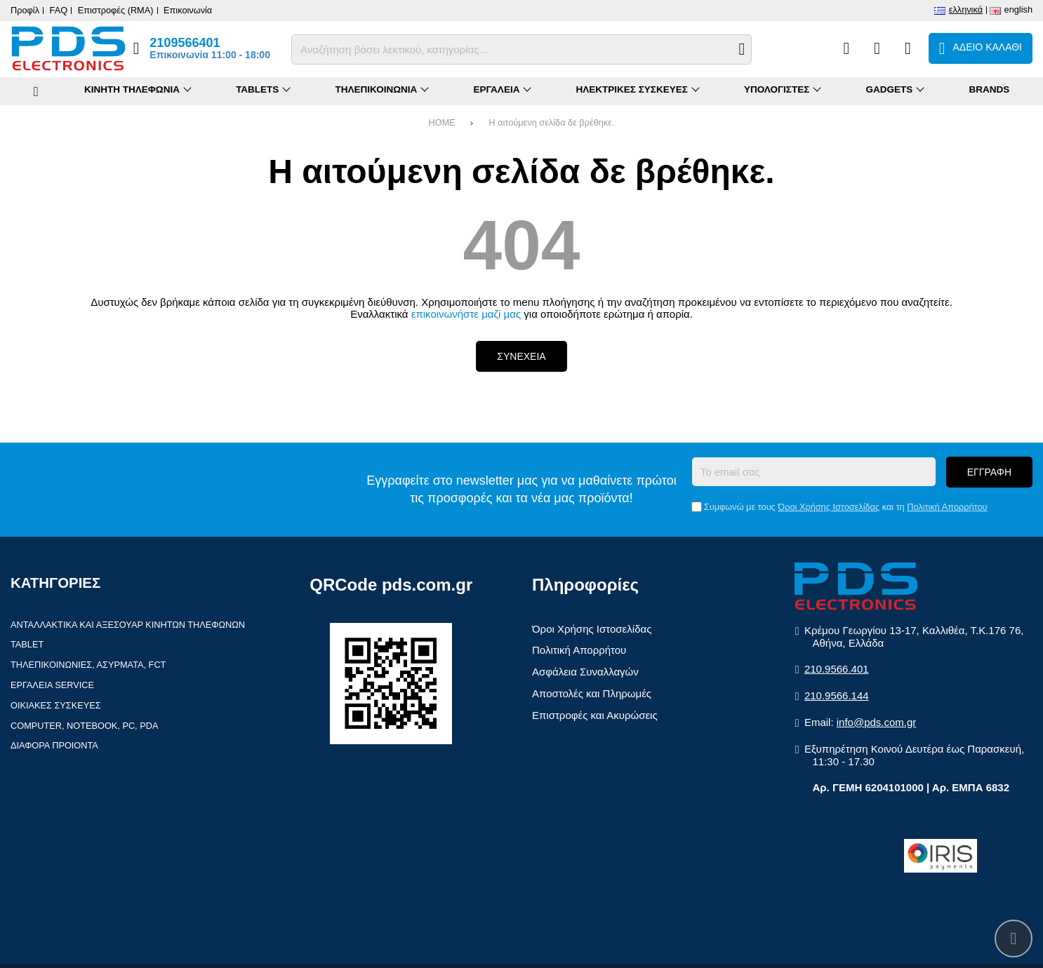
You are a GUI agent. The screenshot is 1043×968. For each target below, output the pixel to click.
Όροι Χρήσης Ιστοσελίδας (828, 507)
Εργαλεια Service (52, 685)
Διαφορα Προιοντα (54, 745)
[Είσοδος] (908, 48)
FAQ (59, 10)
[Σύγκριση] (846, 48)
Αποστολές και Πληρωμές (591, 693)
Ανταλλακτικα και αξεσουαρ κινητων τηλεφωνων (128, 624)
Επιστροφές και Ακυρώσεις (595, 715)
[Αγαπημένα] (877, 48)
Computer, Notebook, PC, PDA (84, 725)
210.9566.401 (836, 669)
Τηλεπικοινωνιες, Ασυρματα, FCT (88, 664)
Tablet (27, 644)
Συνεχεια (521, 356)
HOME (442, 122)
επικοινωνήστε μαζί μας (466, 314)
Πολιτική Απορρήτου (947, 507)
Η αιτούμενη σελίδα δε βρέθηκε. (551, 122)
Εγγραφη (989, 472)
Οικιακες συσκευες (56, 705)
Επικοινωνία (188, 10)
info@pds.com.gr (877, 722)
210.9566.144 (836, 695)
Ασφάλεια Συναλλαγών (585, 672)
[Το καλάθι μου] (980, 48)
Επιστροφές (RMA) (116, 10)
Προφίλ (25, 10)
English (1018, 9)
